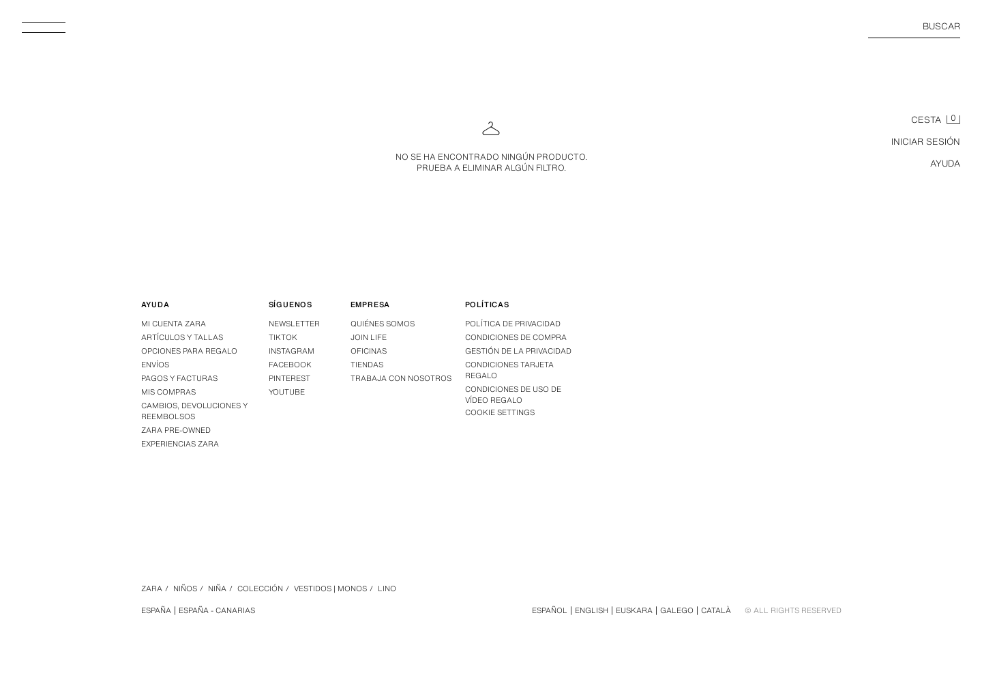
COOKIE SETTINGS (500, 412)
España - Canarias (217, 610)
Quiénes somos (383, 323)
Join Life (369, 337)
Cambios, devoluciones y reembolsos (194, 411)
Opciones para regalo (189, 350)
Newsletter (294, 323)
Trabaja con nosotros (401, 378)
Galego (677, 610)
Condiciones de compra (516, 337)
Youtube (287, 391)
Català (716, 610)
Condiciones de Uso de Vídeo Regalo (513, 395)
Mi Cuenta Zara (173, 323)
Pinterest (289, 378)
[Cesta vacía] (935, 120)
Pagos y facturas (179, 378)
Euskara (634, 610)
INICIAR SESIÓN (925, 141)
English (591, 610)
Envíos (155, 364)
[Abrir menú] (49, 31)
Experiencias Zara (180, 443)
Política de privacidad (513, 323)
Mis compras (168, 391)
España (156, 610)
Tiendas (367, 364)
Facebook (290, 364)
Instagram (291, 350)
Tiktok (283, 337)
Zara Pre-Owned (176, 430)
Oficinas (369, 350)
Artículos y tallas (182, 337)
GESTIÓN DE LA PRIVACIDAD (518, 350)
